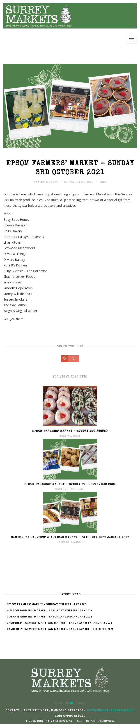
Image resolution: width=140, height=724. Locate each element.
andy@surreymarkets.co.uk (109, 710)
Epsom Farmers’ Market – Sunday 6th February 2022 (46, 604)
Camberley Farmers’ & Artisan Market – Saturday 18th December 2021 (60, 629)
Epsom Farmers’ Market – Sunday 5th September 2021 (70, 484)
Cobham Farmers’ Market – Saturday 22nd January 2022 (49, 616)
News (102, 182)
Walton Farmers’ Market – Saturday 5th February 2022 (49, 610)
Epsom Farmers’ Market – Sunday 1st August (70, 431)
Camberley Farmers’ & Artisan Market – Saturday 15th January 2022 (70, 537)
